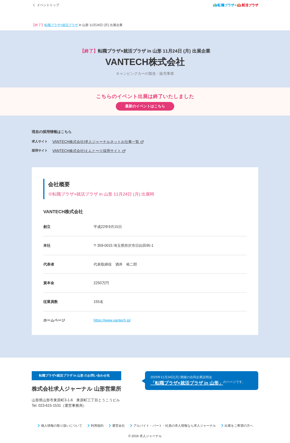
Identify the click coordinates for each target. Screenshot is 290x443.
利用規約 (97, 425)
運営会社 (118, 425)
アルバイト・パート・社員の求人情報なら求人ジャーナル (174, 425)
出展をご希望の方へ (239, 425)
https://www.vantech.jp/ (112, 320)
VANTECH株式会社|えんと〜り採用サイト (89, 151)
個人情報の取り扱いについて (61, 425)
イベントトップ (48, 5)
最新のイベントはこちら (145, 106)
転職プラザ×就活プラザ (61, 25)
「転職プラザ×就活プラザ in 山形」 (186, 382)
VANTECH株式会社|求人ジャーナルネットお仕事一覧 (98, 142)
